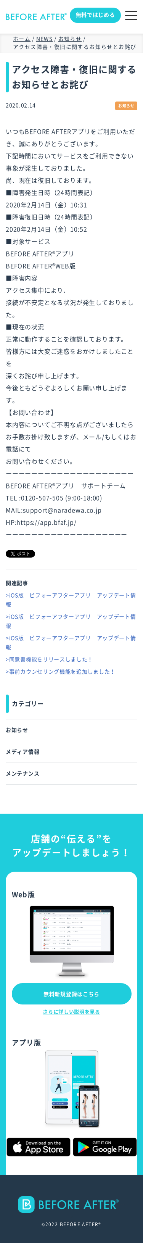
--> (71, 1207)
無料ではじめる (95, 15)
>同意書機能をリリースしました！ (49, 659)
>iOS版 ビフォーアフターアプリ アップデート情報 (71, 600)
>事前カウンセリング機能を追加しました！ (61, 671)
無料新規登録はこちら (71, 994)
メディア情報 (22, 752)
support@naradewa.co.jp (62, 510)
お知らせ (17, 730)
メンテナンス (22, 773)
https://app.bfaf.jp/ (46, 522)
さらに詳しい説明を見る (71, 1011)
